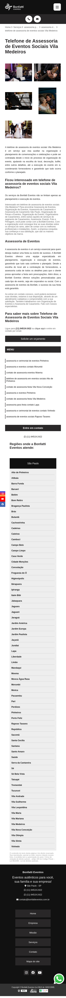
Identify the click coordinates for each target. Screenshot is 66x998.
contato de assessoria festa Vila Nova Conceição (29, 387)
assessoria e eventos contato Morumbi (24, 367)
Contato (33, 952)
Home (33, 913)
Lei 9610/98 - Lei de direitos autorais (24, 861)
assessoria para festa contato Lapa (22, 405)
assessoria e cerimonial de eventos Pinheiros (27, 361)
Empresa (32, 923)
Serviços (33, 942)
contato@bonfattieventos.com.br (32, 899)
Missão (33, 932)
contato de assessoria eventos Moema (24, 372)
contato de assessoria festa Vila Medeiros (25, 399)
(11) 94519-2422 (24, 328)
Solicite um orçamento (33, 338)
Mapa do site (32, 961)
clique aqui (40, 328)
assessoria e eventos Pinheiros (21, 393)
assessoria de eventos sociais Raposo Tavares (28, 416)
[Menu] (57, 7)
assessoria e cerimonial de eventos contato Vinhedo (30, 410)
